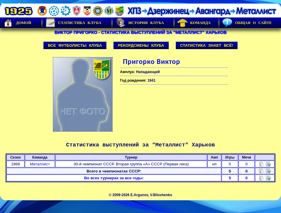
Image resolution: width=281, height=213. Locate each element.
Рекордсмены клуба (141, 45)
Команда (194, 22)
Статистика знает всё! (206, 45)
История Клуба (139, 22)
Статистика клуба (73, 22)
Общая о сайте (247, 22)
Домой (17, 22)
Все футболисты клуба (75, 45)
